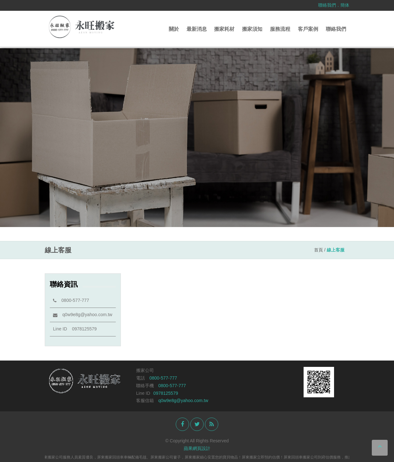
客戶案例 (308, 29)
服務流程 (280, 29)
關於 (174, 29)
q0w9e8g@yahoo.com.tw (82, 314)
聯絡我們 (327, 5)
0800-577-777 (71, 300)
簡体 (344, 5)
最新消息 (197, 29)
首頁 (318, 249)
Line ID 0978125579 (75, 328)
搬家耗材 (224, 29)
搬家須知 (252, 29)
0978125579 (165, 393)
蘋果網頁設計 (197, 448)
